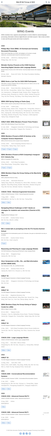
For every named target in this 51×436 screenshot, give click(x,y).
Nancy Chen (4, 364)
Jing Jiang (20, 364)
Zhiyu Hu (11, 182)
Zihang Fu (28, 90)
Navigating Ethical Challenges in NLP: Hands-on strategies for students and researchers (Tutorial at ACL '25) (20, 210)
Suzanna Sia (31, 330)
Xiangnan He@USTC (31, 385)
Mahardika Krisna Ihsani (20, 314)
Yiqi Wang (18, 96)
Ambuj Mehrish (12, 297)
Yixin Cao (17, 299)
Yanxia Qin (4, 316)
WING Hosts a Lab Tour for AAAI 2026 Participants (18, 81)
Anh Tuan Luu (9, 299)
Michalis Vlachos (6, 76)
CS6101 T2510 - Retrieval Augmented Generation (18, 192)
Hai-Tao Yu (13, 199)
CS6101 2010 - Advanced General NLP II (15, 396)
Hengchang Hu (28, 110)
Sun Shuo (24, 330)
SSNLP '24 (5, 290)
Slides (3, 202)
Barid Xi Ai (36, 96)
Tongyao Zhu (35, 92)
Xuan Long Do (21, 145)
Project (4, 149)
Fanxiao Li (29, 129)
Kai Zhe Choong (9, 96)
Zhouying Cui (15, 94)
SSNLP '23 (5, 323)
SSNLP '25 (5, 276)
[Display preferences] (49, 2)
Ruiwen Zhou (27, 92)
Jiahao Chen (21, 90)
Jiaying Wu (8, 112)
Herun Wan (26, 182)
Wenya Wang (24, 299)
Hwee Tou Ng (10, 366)
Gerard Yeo (31, 297)
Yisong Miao (13, 90)
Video (8, 202)
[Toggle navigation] (1, 2)
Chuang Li (25, 114)
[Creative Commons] (25, 433)
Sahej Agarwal (33, 114)
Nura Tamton (35, 112)
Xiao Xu (10, 314)
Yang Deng (17, 330)
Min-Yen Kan (13, 60)
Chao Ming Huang (26, 96)
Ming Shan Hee (22, 297)
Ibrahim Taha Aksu (23, 184)
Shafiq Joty (27, 364)
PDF (3, 223)
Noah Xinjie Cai (9, 110)
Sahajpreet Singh (17, 92)
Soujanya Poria (19, 366)
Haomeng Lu (7, 92)
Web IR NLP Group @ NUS (25, 2)
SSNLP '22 (5, 357)
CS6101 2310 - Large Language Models (14, 337)
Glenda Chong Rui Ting (15, 114)
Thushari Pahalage (33, 314)
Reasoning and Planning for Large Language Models (19, 249)
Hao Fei (31, 299)
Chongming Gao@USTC (17, 385)
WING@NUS (5, 199)
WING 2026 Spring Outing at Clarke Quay (15, 101)
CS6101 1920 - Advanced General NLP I (15, 412)
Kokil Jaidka (12, 364)
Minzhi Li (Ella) (23, 94)
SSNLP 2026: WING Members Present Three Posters (19, 122)
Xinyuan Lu (18, 270)
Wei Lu (3, 366)
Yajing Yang (4, 116)
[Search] (46, 2)
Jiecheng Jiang (5, 94)
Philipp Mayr (4, 60)
